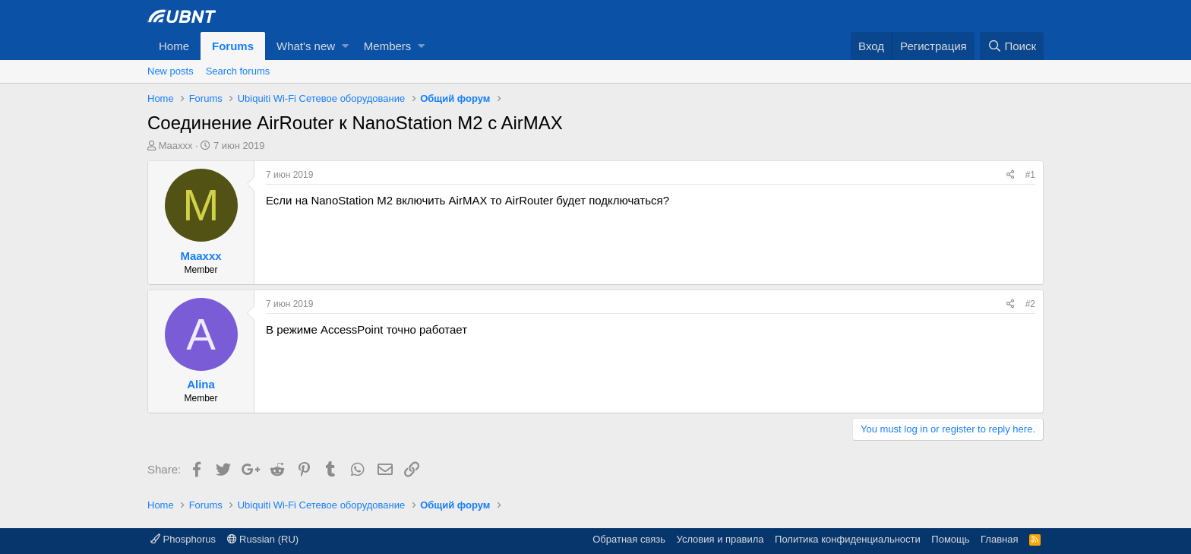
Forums (233, 46)
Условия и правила (720, 539)
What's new (305, 46)
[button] (345, 46)
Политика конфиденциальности (848, 539)
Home (174, 46)
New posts (170, 71)
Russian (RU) (263, 539)
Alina (201, 384)
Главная (999, 539)
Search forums (238, 71)
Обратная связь (628, 539)
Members (388, 46)
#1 (1030, 174)
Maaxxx (176, 145)
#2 (1030, 304)
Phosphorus (183, 539)
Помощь (950, 539)
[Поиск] (1012, 46)
